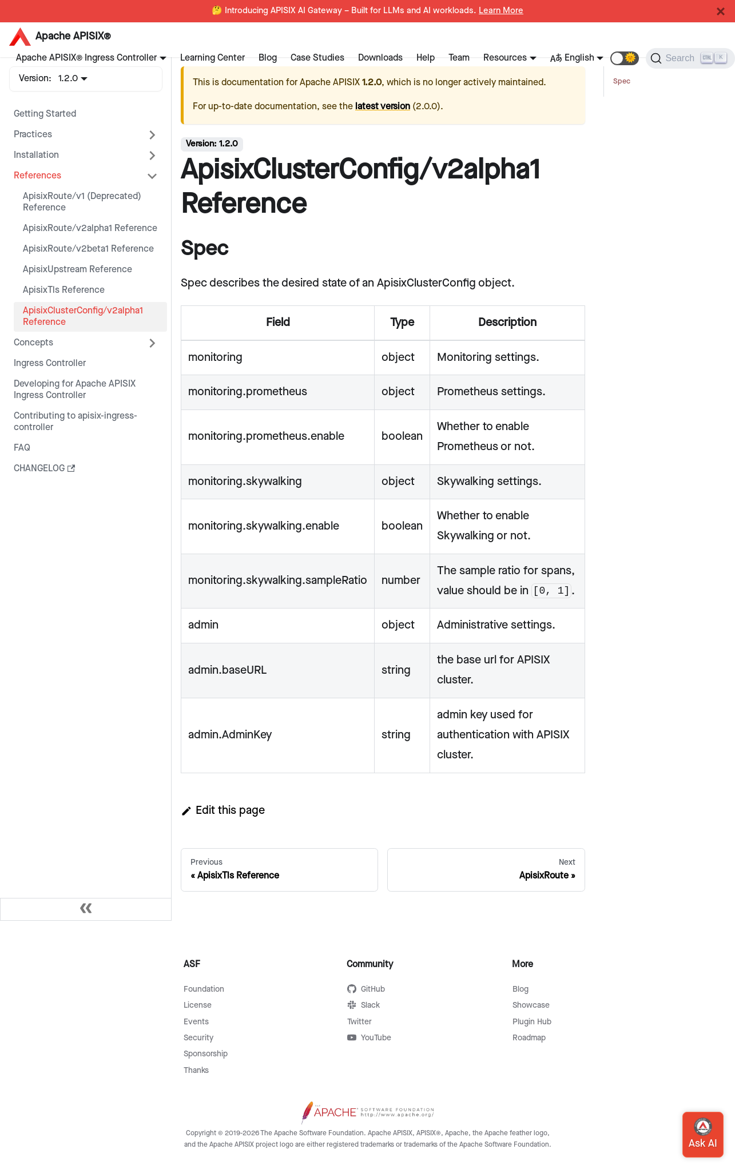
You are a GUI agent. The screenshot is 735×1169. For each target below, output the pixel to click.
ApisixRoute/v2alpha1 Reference (90, 228)
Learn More (501, 11)
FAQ (22, 448)
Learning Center (212, 58)
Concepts (33, 342)
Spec (621, 81)
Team (459, 58)
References (37, 175)
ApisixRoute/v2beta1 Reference (88, 249)
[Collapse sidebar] (86, 909)
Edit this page (223, 810)
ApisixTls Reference (64, 290)
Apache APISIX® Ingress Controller (86, 58)
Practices (33, 134)
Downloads (380, 58)
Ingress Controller (50, 363)
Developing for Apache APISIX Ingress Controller (75, 390)
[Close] (720, 11)
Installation (36, 155)
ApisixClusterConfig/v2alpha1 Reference (83, 316)
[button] (624, 58)
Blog (268, 58)
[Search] (690, 58)
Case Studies (317, 58)
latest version (382, 106)
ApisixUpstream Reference (77, 269)
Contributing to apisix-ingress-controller (75, 422)
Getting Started (45, 114)
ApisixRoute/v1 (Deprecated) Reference (82, 202)
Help (425, 58)
